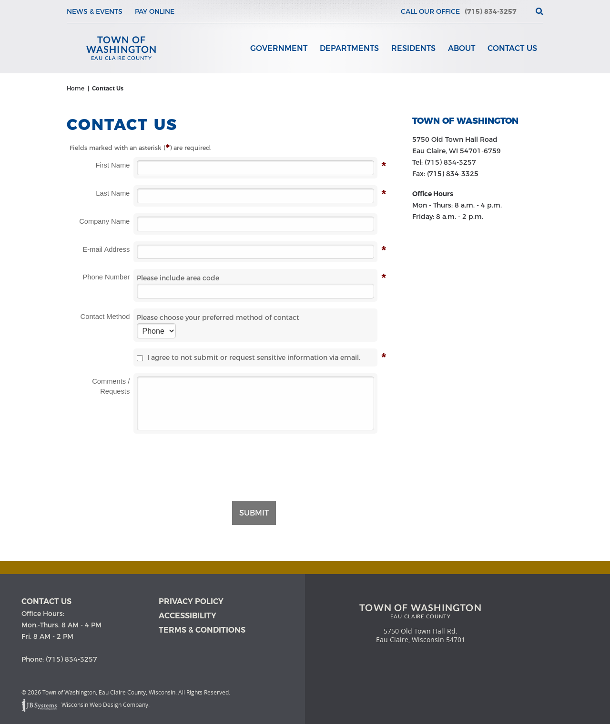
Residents (413, 48)
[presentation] (255, 462)
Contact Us (512, 48)
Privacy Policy (191, 601)
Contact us (46, 601)
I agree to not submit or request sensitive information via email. (248, 357)
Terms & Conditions (202, 630)
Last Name (113, 193)
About (461, 48)
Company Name (104, 221)
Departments (349, 48)
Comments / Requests (111, 386)
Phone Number (106, 277)
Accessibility (187, 615)
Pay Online (154, 11)
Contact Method (105, 316)
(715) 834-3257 (491, 11)
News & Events (94, 11)
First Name (112, 165)
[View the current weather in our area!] (523, 11)
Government (278, 48)
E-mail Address (106, 250)
